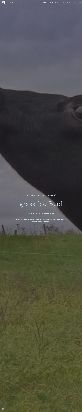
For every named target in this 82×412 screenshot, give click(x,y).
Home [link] (44, 2)
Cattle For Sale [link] (66, 2)
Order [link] (50, 2)
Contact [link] (75, 2)
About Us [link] (57, 2)
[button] (80, 2)
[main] (41, 206)
